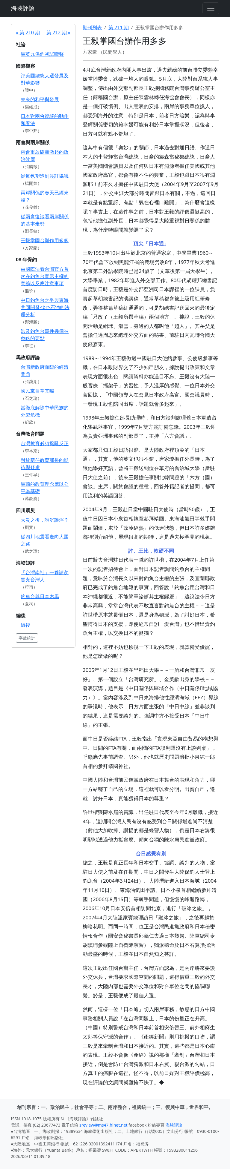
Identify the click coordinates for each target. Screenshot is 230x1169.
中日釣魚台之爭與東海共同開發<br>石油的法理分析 (45, 307)
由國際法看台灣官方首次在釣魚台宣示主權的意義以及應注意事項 (45, 276)
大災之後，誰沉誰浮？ (45, 520)
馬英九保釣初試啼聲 (42, 54)
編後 (25, 625)
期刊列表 (92, 27)
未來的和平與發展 (40, 99)
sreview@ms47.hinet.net (103, 1125)
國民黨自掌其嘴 (37, 391)
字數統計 (27, 638)
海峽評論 (23, 8)
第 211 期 (118, 27)
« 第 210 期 (28, 32)
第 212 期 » (58, 32)
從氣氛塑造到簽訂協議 (45, 176)
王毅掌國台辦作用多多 (45, 240)
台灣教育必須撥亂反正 (45, 443)
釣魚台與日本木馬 (40, 596)
